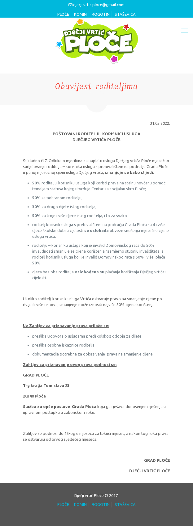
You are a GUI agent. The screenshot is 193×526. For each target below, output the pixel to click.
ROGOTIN (101, 14)
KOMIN (80, 14)
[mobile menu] (184, 30)
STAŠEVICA (125, 14)
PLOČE (63, 14)
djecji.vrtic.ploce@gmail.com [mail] (99, 4)
